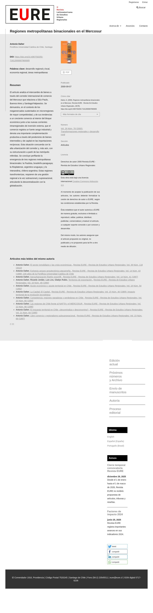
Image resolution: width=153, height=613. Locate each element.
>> (13, 324)
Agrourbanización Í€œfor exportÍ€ (46, 277)
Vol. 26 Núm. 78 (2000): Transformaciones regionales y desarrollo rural (80, 131)
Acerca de (114, 26)
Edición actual (114, 362)
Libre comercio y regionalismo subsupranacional (53, 315)
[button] (117, 546)
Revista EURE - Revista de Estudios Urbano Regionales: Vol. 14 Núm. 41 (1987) (100, 277)
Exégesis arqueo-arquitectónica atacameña (50, 271)
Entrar (145, 2)
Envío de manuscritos (116, 390)
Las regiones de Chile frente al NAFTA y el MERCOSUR (56, 304)
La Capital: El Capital (40, 292)
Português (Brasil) (115, 446)
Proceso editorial (115, 410)
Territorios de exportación (80, 280)
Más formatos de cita (72, 114)
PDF (67, 72)
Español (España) (115, 441)
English (110, 437)
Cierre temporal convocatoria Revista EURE (116, 468)
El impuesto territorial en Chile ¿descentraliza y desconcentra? (59, 310)
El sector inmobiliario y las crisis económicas (51, 265)
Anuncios (130, 26)
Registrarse (134, 2)
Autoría (114, 400)
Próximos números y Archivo (116, 376)
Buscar (141, 7)
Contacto (143, 26)
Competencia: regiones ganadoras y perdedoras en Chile (57, 298)
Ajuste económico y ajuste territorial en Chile (51, 286)
